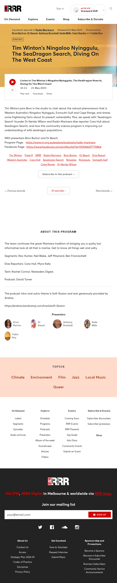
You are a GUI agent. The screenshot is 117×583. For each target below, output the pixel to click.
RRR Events (72, 423)
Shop (99, 435)
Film (62, 377)
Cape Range (48, 164)
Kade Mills (65, 33)
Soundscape (45, 445)
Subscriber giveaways (99, 423)
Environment (41, 377)
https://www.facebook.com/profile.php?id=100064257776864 (63, 147)
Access (22, 552)
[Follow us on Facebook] (52, 527)
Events (72, 411)
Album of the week (45, 440)
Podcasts (45, 429)
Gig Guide (72, 434)
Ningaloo (71, 159)
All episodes (58, 190)
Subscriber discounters (99, 418)
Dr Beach (32, 33)
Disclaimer (22, 566)
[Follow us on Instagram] (77, 527)
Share (49, 93)
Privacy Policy (22, 571)
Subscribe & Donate (99, 411)
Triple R (28, 155)
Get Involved (58, 540)
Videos (45, 456)
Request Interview (58, 552)
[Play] (12, 83)
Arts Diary (72, 440)
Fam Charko (79, 33)
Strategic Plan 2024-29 (23, 557)
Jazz (75, 377)
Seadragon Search (53, 159)
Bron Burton (19, 33)
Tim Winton (15, 155)
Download (38, 93)
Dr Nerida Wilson (66, 164)
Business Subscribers (94, 563)
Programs (45, 423)
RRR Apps (103, 493)
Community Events (72, 445)
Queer (58, 386)
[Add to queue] (12, 90)
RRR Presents (72, 429)
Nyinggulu (84, 159)
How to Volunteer (58, 547)
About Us (22, 540)
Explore (45, 411)
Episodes (18, 429)
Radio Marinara (45, 30)
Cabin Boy (97, 33)
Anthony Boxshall (48, 33)
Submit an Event (72, 451)
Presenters (45, 434)
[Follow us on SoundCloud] (64, 527)
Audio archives (18, 434)
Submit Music (58, 557)
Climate (18, 377)
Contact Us (22, 547)
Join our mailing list (58, 504)
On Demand (18, 411)
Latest (18, 418)
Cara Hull (35, 159)
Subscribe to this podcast (58, 174)
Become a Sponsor (94, 550)
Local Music (95, 377)
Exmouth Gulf (100, 159)
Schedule (45, 418)
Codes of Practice (22, 561)
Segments (18, 423)
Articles (45, 451)
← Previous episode (15, 190)
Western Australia (17, 159)
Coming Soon (72, 418)
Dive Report (98, 155)
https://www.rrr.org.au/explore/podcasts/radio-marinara (60, 142)
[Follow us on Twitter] (40, 527)
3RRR (38, 155)
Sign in (60, 8)
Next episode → (104, 190)
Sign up (99, 514)
